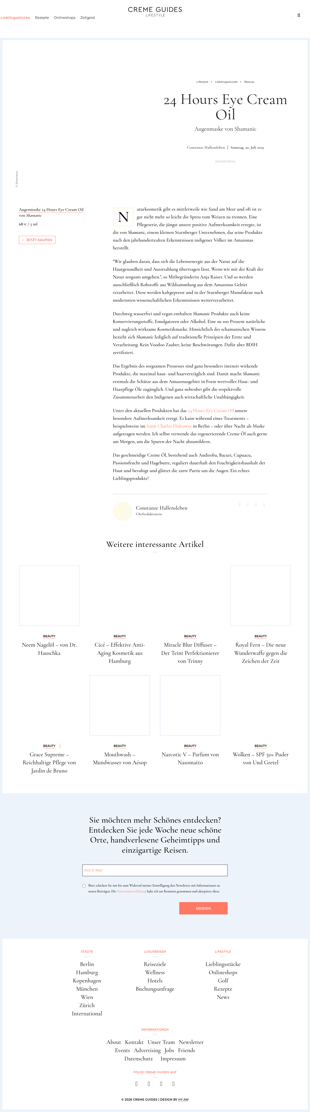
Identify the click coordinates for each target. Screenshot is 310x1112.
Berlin (87, 964)
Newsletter (191, 1042)
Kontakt (134, 1042)
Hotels (155, 980)
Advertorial (225, 161)
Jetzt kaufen (37, 240)
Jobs (169, 1050)
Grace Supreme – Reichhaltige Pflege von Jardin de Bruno (49, 762)
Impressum (173, 1058)
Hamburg (87, 972)
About (113, 1042)
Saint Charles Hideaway (169, 426)
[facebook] (136, 1085)
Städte (16, 15)
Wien (87, 997)
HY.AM (183, 1099)
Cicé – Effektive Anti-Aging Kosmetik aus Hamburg (120, 653)
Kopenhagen (87, 980)
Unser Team (161, 1042)
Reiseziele (155, 964)
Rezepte (51, 25)
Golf (223, 980)
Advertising (147, 1050)
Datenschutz (138, 1058)
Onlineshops (74, 25)
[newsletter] (173, 1085)
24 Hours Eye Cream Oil (211, 411)
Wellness (155, 972)
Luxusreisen (46, 15)
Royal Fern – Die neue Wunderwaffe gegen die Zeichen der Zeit (260, 653)
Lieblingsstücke (24, 25)
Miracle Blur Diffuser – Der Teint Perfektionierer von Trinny (190, 653)
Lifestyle (79, 15)
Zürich (87, 1005)
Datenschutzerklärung (131, 891)
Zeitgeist (97, 25)
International (87, 1013)
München (87, 988)
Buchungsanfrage (155, 988)
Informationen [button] (155, 1029)
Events (122, 1050)
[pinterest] (161, 1085)
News (223, 997)
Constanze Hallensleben (206, 147)
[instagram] (148, 1085)
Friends (186, 1050)
